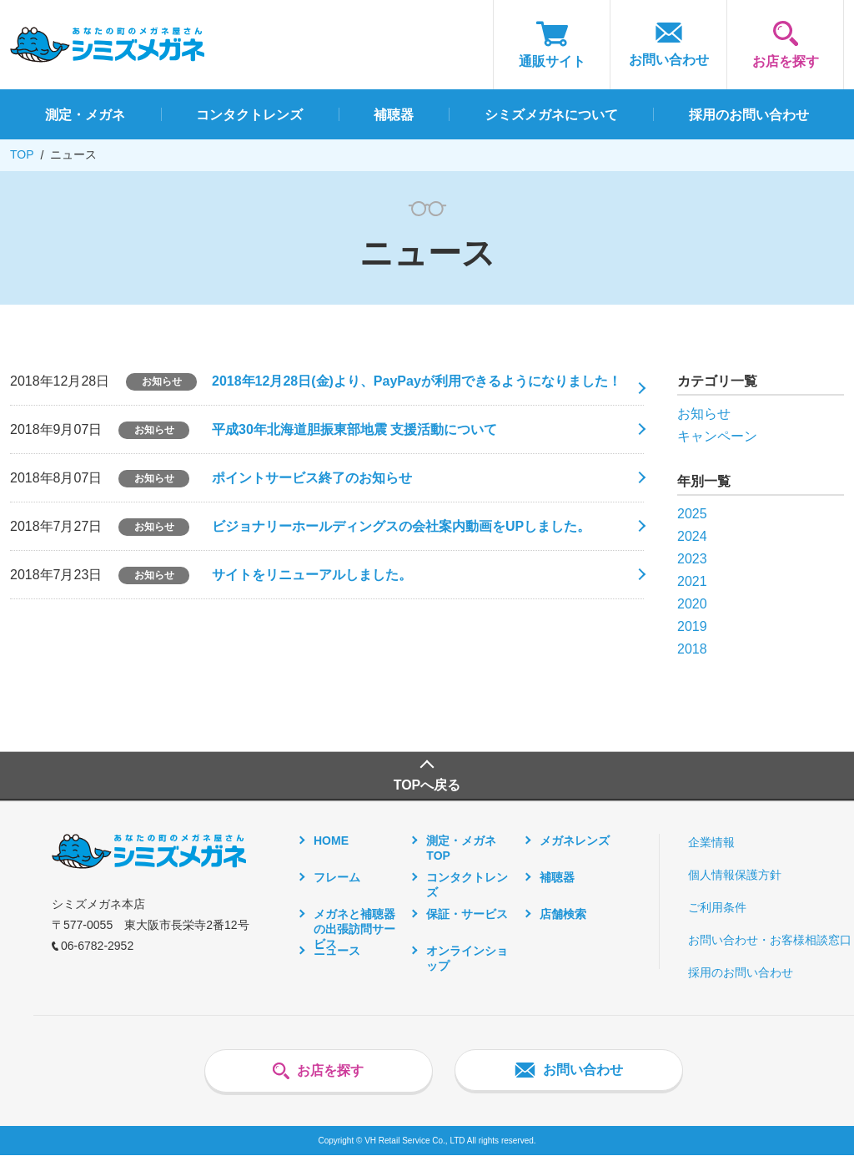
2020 (692, 604)
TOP (22, 154)
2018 (692, 649)
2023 (692, 559)
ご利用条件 (717, 908)
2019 (692, 626)
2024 (692, 536)
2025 (692, 514)
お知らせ (704, 413)
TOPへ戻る (427, 786)
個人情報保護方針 (734, 875)
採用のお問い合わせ (740, 973)
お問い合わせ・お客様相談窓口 (769, 940)
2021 (692, 581)
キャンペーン (717, 436)
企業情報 (711, 843)
